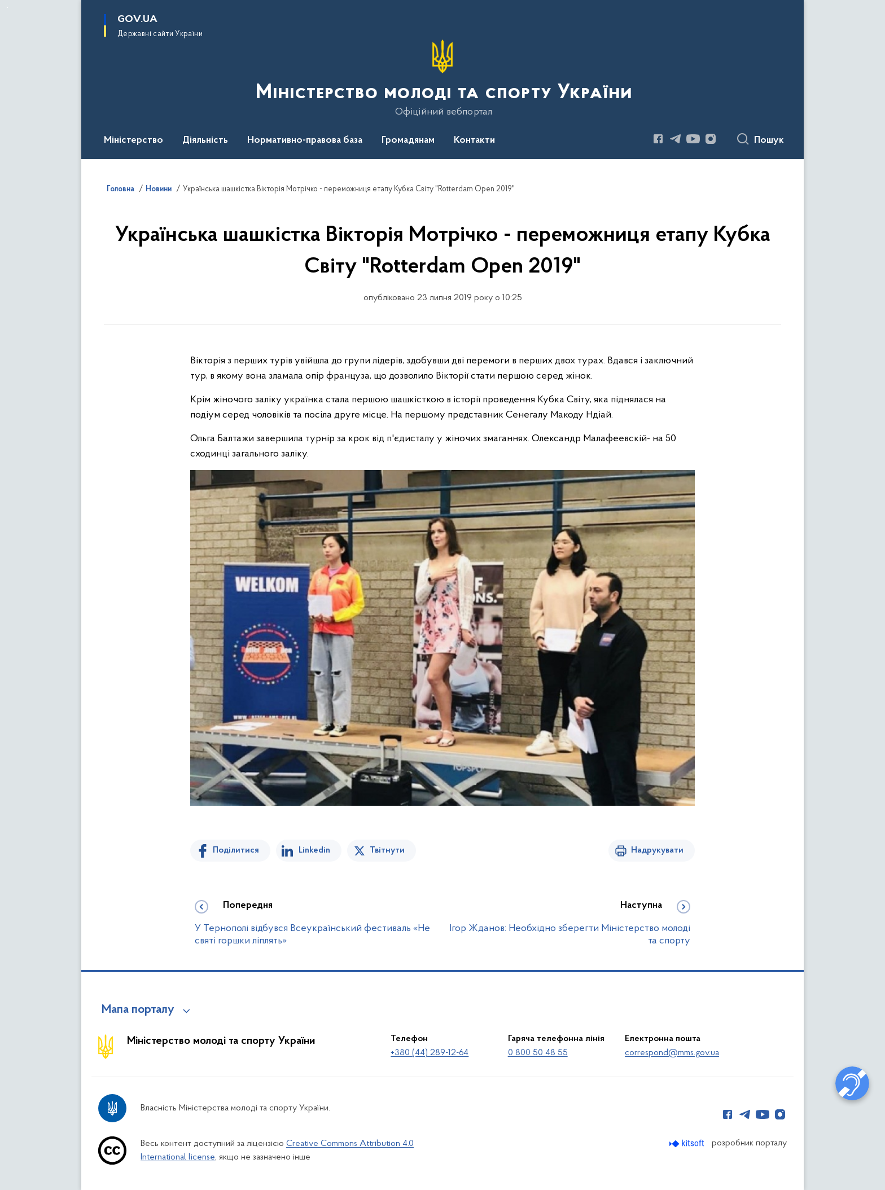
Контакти (474, 140)
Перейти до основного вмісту (7, 7)
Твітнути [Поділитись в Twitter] (387, 850)
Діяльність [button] (205, 140)
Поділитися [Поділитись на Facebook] (236, 850)
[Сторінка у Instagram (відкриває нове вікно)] (710, 139)
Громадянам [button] (408, 140)
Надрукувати (657, 850)
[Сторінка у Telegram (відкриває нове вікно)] (675, 139)
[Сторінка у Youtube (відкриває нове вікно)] (693, 139)
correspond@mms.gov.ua (672, 1052)
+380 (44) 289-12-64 (429, 1052)
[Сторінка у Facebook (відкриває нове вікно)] (658, 139)
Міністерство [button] (133, 140)
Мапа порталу (138, 1010)
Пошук (769, 140)
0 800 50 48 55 (538, 1052)
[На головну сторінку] (443, 78)
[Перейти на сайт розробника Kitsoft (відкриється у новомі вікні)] (687, 1143)
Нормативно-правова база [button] (304, 140)
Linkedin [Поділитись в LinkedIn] (314, 850)
